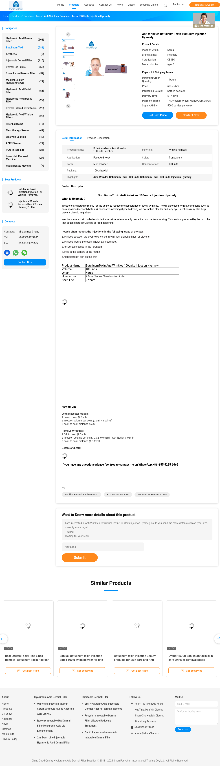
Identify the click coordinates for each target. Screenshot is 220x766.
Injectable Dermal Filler (25, 60)
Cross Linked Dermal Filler (25, 73)
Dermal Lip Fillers (25, 67)
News (5, 723)
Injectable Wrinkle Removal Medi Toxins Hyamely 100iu (30, 204)
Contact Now (25, 262)
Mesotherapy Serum (25, 130)
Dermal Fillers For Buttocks (25, 108)
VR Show (7, 713)
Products (7, 708)
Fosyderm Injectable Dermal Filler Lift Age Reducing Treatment (100, 720)
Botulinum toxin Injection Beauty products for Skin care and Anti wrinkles (135, 659)
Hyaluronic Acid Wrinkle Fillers (25, 116)
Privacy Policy (9, 739)
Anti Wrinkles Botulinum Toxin (152, 494)
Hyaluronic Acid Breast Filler (25, 100)
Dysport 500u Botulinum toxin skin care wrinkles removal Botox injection (190, 659)
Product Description (98, 138)
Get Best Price (157, 115)
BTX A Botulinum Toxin (118, 494)
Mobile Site (8, 733)
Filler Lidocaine (25, 124)
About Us (7, 718)
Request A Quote (204, 4)
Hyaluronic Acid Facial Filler (25, 91)
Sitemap (6, 728)
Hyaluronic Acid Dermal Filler (25, 40)
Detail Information (72, 138)
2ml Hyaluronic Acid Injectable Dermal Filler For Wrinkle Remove (103, 706)
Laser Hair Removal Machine (25, 158)
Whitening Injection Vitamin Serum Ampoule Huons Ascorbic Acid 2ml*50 (55, 708)
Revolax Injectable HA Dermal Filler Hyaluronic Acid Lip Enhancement (54, 725)
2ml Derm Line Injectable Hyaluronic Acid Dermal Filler (53, 740)
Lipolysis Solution (25, 137)
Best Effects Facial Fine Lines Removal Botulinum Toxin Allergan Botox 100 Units (27, 659)
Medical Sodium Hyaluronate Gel (25, 81)
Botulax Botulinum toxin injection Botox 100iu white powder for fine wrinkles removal (81, 659)
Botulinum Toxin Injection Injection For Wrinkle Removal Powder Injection (30, 192)
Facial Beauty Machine (25, 166)
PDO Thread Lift (25, 150)
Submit (79, 557)
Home (5, 703)
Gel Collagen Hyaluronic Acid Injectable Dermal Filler (101, 735)
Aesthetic (25, 54)
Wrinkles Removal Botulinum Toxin (81, 494)
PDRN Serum (25, 143)
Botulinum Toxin (25, 47)
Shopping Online (149, 4)
